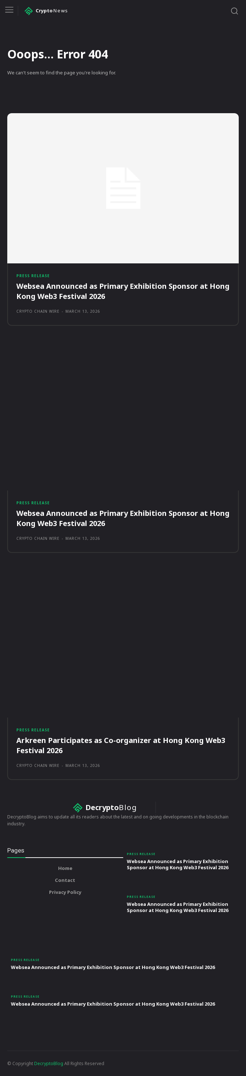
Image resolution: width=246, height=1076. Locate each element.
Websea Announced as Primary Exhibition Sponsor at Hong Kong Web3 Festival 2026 (177, 864)
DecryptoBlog (48, 1063)
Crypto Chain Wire (38, 311)
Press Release (33, 276)
